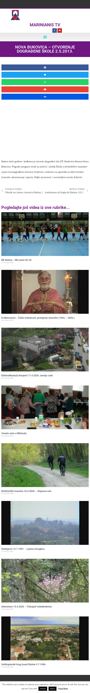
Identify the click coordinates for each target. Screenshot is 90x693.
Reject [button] (52, 689)
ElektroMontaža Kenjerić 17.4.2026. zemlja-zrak (27, 375)
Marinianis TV (45, 24)
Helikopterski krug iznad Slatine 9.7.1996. (23, 664)
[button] (45, 37)
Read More (63, 688)
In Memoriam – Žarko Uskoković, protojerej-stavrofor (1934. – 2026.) (37, 317)
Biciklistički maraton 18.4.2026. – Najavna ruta (26, 491)
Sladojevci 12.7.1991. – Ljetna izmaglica (23, 548)
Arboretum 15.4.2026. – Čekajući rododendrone (26, 606)
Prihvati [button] (43, 689)
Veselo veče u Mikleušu (14, 433)
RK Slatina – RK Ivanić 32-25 (16, 260)
